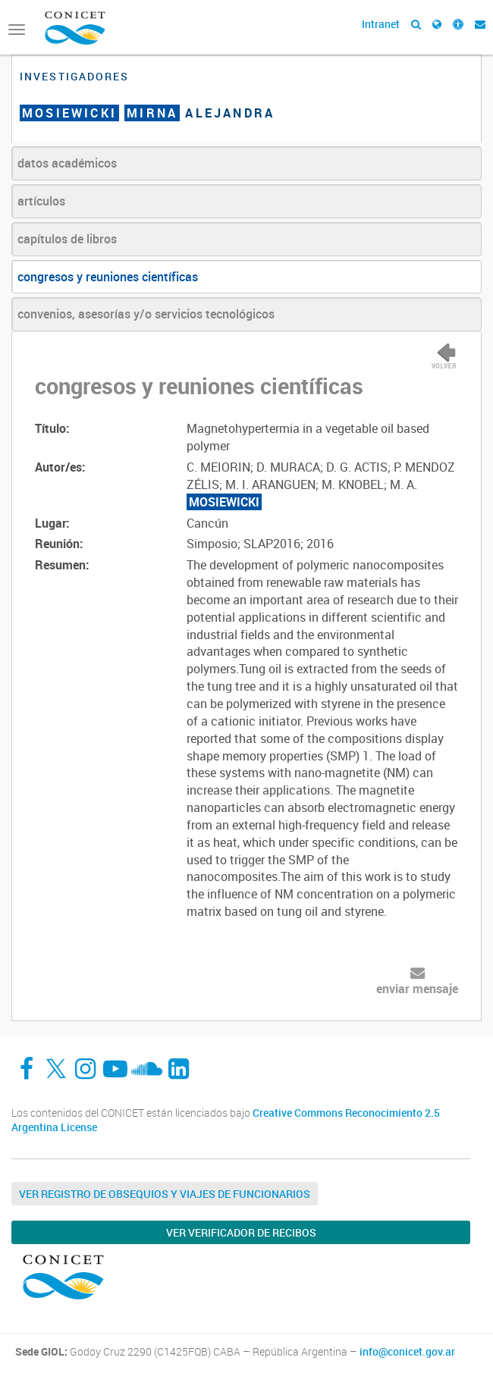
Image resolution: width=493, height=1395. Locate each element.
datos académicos (67, 163)
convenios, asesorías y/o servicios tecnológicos (146, 314)
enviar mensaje (417, 988)
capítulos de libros (67, 238)
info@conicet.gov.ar (407, 1352)
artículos (41, 201)
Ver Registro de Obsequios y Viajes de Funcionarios (164, 1194)
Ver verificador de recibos (241, 1232)
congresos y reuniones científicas (107, 276)
